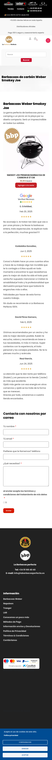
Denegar (25, 749)
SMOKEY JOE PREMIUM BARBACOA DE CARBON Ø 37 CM (26, 176)
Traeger (7, 608)
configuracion (25, 742)
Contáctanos (10, 640)
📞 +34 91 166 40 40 (35, 8)
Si (6, 502)
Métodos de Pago (12, 621)
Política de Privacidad (14, 631)
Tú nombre (8, 426)
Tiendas (11, 9)
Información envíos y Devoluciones (21, 626)
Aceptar (25, 755)
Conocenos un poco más (16, 617)
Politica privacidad (11, 735)
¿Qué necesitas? (11, 463)
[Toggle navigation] (48, 40)
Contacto (20, 9)
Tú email (7, 438)
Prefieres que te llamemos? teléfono (21, 451)
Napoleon (8, 603)
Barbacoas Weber (12, 599)
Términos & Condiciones (16, 635)
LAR (5, 612)
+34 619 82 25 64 (35, 11)
